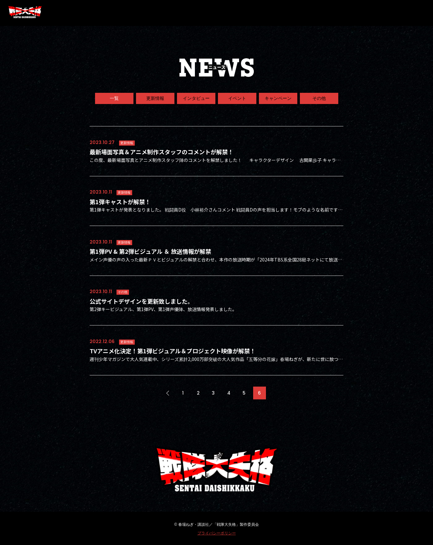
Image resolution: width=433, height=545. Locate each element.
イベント (237, 98)
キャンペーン (278, 98)
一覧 (114, 98)
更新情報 (155, 98)
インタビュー (196, 98)
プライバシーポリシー (216, 533)
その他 (319, 98)
